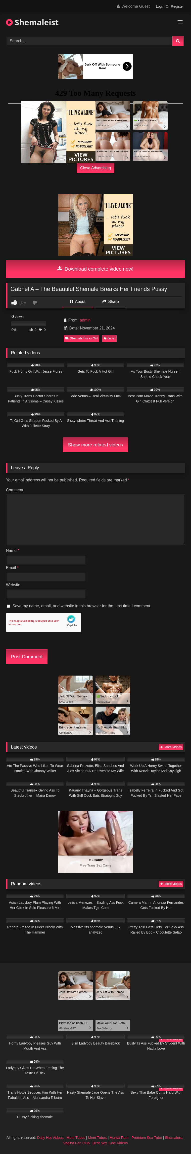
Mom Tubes (75, 1138)
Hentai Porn (119, 1138)
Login (160, 6)
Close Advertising (95, 168)
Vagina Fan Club (76, 1143)
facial (109, 338)
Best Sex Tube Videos (110, 1143)
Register (177, 6)
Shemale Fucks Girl (81, 338)
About (77, 301)
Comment (14, 490)
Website (13, 585)
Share (110, 301)
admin (85, 320)
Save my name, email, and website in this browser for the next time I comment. (81, 606)
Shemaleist (32, 22)
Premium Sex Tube (147, 1138)
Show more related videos (95, 444)
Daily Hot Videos (50, 1138)
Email (12, 568)
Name (12, 550)
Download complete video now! (95, 269)
